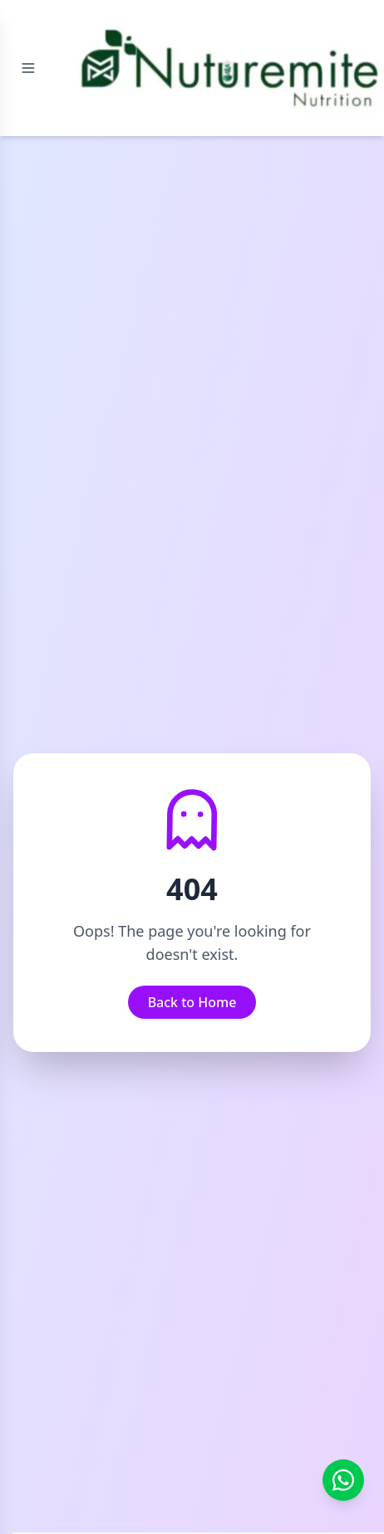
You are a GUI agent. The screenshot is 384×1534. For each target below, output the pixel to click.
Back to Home (192, 1002)
